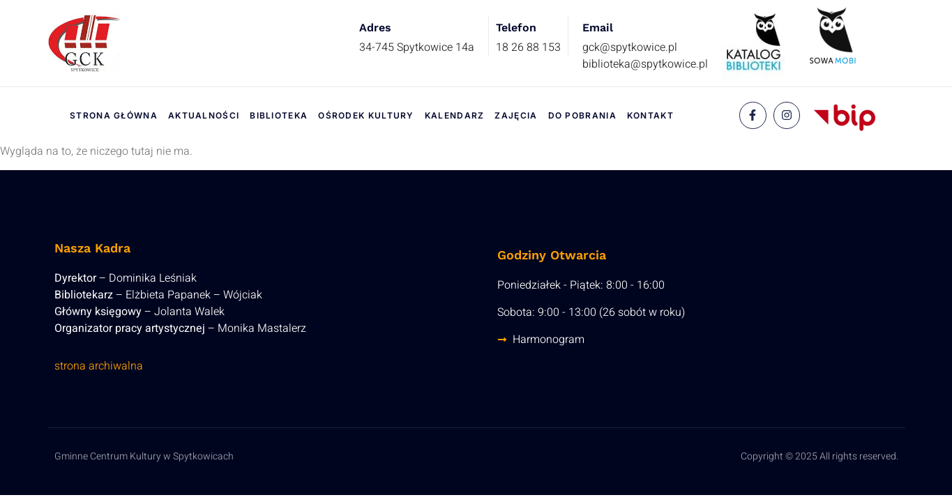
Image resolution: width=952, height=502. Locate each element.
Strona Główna (114, 115)
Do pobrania (582, 115)
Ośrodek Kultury (366, 115)
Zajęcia (515, 115)
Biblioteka (279, 115)
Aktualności (203, 115)
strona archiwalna (98, 366)
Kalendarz (455, 115)
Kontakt (650, 115)
